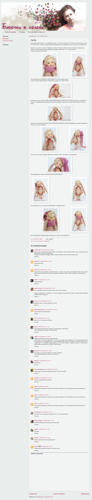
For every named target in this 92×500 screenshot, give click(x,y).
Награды (22, 32)
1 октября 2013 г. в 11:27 (47, 412)
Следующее (33, 494)
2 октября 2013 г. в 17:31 (46, 446)
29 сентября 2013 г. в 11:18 (45, 269)
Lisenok (36, 269)
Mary (35, 326)
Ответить (36, 256)
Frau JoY (36, 301)
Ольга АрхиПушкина (39, 369)
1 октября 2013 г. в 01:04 (42, 386)
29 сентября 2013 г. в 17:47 (43, 326)
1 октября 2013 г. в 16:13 (48, 420)
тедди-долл (46, 241)
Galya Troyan (37, 249)
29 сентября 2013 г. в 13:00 (50, 309)
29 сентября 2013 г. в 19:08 (44, 336)
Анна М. (36, 437)
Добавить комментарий (37, 453)
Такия (35, 279)
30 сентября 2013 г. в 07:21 (45, 377)
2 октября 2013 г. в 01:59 (44, 437)
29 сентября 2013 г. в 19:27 (46, 350)
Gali (35, 318)
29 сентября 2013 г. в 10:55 (47, 249)
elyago (35, 336)
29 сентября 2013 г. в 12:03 (49, 288)
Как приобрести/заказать (36, 32)
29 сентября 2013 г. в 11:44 (44, 279)
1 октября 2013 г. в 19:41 (44, 429)
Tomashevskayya (38, 420)
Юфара (36, 360)
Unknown (36, 261)
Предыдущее (85, 494)
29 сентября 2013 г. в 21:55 (44, 360)
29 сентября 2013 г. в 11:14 (45, 261)
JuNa (35, 386)
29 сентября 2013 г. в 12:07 (45, 301)
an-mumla (36, 350)
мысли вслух (41, 241)
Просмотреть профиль (8, 40)
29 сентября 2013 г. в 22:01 (51, 369)
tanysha (36, 429)
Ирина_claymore (38, 288)
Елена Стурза (37, 412)
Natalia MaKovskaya (39, 309)
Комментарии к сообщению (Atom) (45, 496)
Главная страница (10, 32)
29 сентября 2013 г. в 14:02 (43, 318)
